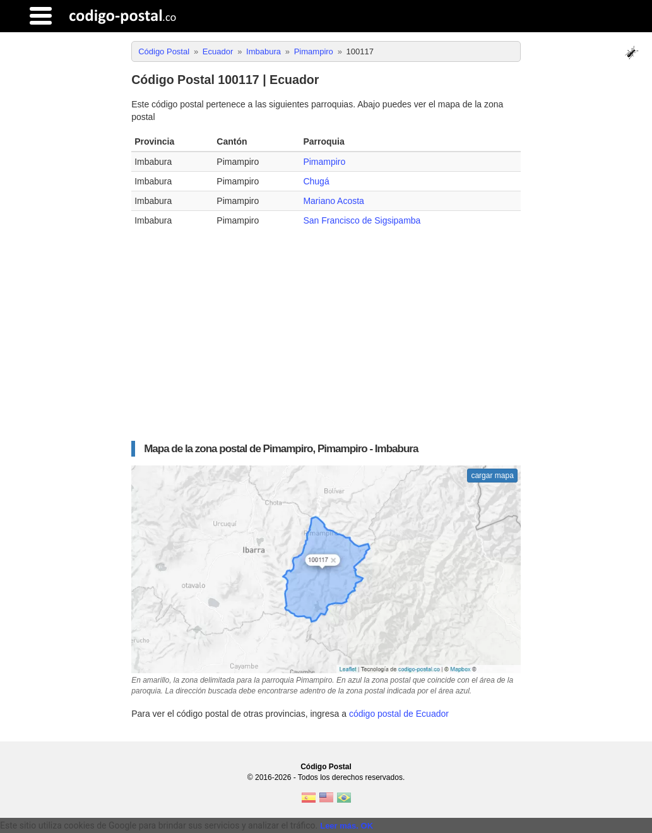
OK (367, 825)
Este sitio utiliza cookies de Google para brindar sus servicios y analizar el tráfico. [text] (158, 825)
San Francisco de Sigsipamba (361, 220)
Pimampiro (324, 162)
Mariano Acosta (333, 201)
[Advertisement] (326, 331)
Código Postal (326, 766)
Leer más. (339, 825)
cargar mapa (492, 475)
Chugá (316, 181)
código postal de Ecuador (399, 714)
